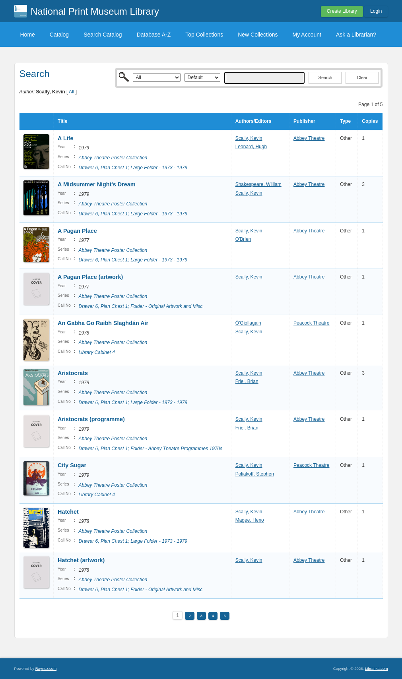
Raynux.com (45, 668)
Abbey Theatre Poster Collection (113, 158)
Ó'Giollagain (248, 323)
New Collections (258, 34)
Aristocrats (73, 373)
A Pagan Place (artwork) (90, 277)
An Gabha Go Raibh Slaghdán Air (103, 323)
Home (27, 34)
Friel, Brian (246, 381)
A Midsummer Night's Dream (97, 184)
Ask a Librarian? (356, 34)
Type (345, 121)
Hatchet (68, 512)
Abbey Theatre (309, 138)
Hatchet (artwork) (81, 560)
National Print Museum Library (95, 11)
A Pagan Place (77, 231)
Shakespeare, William (258, 184)
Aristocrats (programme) (91, 419)
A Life (65, 138)
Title (62, 121)
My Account (307, 34)
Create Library (342, 11)
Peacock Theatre (311, 323)
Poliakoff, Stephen (254, 474)
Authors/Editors (253, 121)
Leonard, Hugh (251, 146)
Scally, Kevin (248, 138)
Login (376, 11)
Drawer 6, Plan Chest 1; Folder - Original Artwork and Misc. (141, 306)
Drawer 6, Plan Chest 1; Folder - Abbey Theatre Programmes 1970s (151, 448)
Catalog (59, 34)
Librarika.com (376, 668)
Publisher (304, 121)
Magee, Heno (249, 520)
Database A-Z (154, 34)
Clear (362, 77)
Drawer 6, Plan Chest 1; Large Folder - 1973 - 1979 (133, 167)
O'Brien (243, 239)
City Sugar (72, 465)
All (71, 92)
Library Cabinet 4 (97, 352)
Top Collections (204, 34)
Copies (370, 121)
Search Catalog (103, 34)
